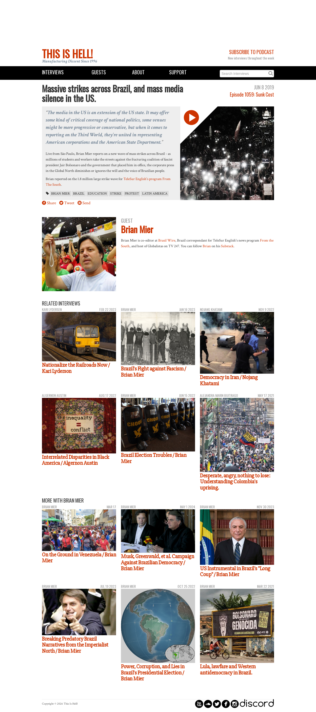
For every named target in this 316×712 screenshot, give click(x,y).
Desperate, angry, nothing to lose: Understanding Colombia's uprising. (235, 481)
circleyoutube (199, 703)
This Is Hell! (67, 53)
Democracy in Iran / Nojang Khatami (228, 380)
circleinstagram (235, 703)
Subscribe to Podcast (251, 52)
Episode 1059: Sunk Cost (252, 94)
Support (178, 72)
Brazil (78, 193)
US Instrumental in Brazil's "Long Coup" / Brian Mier (235, 571)
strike (115, 193)
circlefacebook (226, 703)
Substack (227, 246)
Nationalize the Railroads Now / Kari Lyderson (76, 368)
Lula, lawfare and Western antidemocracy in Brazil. (228, 669)
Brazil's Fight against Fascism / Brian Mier (153, 371)
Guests (99, 72)
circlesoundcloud (208, 703)
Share (51, 203)
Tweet (69, 203)
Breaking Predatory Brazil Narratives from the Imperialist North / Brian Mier (75, 644)
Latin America (154, 193)
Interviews (53, 72)
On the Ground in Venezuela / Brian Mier (79, 557)
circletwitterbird (217, 703)
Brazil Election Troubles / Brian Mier (153, 458)
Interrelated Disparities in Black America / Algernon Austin (75, 460)
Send (86, 203)
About (138, 72)
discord (256, 703)
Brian (207, 246)
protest (132, 193)
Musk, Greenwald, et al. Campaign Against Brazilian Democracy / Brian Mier (157, 562)
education (97, 193)
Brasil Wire (166, 240)
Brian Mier (60, 193)
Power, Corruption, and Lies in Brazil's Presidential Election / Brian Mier (152, 672)
